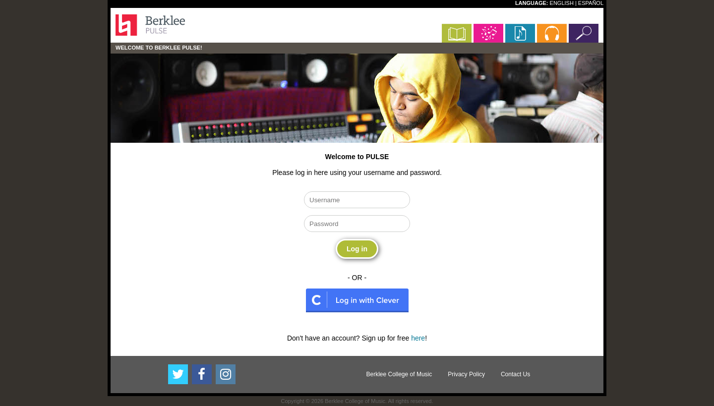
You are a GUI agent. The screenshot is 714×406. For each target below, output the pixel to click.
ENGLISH (562, 3)
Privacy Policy (466, 374)
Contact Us (515, 374)
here (418, 338)
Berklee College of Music (399, 374)
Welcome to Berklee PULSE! (159, 48)
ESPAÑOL (590, 3)
